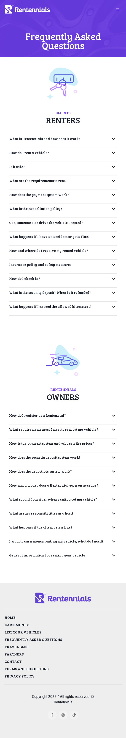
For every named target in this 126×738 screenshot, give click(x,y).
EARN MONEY (17, 624)
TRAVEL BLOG (17, 646)
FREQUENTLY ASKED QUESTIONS (33, 639)
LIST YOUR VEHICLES (23, 632)
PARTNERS (14, 654)
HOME (10, 617)
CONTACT (13, 661)
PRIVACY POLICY (20, 676)
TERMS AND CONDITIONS (26, 668)
